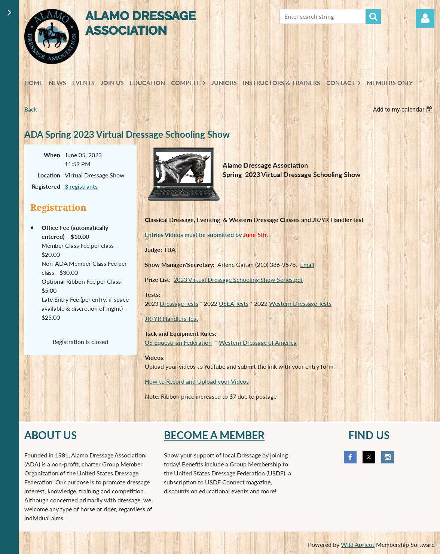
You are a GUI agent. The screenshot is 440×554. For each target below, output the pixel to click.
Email (307, 264)
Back (30, 109)
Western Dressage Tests (300, 303)
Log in (425, 18)
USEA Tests (233, 303)
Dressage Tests (179, 303)
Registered (46, 186)
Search (373, 16)
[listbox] (403, 109)
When (52, 154)
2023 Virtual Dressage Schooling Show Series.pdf (238, 279)
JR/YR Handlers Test (171, 318)
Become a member (214, 435)
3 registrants (81, 186)
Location (48, 175)
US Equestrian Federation (178, 342)
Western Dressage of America (258, 342)
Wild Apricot (358, 544)
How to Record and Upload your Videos (197, 381)
